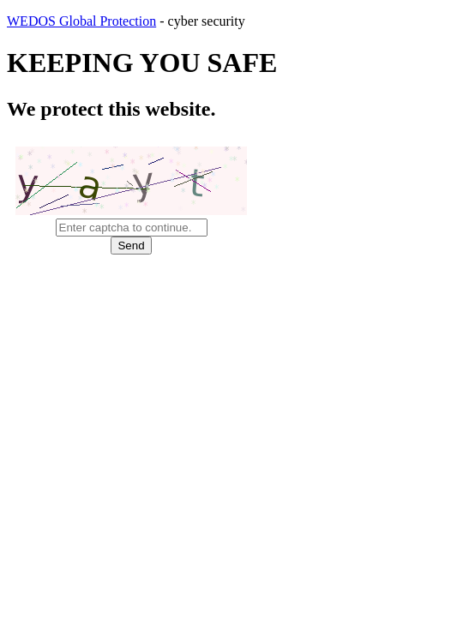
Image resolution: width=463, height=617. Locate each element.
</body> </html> (231, 308)
